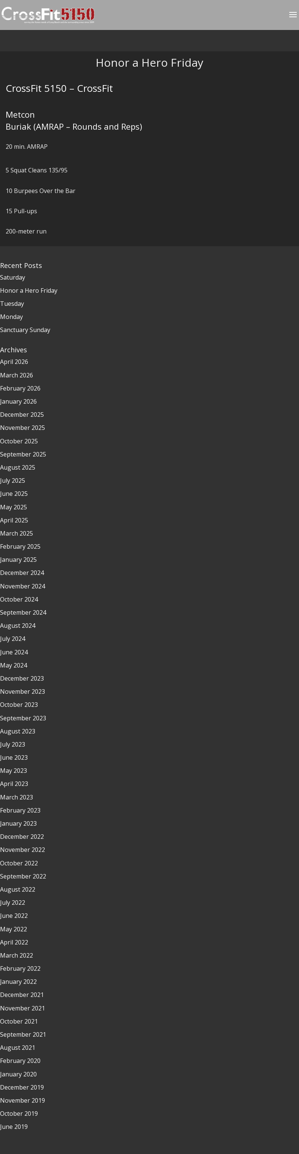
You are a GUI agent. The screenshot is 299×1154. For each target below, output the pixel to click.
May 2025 (13, 507)
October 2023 (19, 704)
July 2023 (12, 744)
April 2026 (14, 362)
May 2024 (13, 665)
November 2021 (22, 1008)
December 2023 (22, 678)
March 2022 (16, 955)
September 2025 (23, 454)
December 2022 (22, 836)
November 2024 (22, 586)
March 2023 (16, 797)
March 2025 (16, 533)
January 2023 (18, 823)
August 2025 (17, 467)
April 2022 (14, 942)
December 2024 (22, 573)
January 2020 (18, 1074)
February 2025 (20, 546)
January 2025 (18, 559)
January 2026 (18, 401)
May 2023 (13, 770)
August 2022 (17, 889)
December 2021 (22, 995)
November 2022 (22, 850)
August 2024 (17, 625)
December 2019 (22, 1087)
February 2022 (20, 968)
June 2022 (14, 916)
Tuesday (12, 303)
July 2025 (12, 480)
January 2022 (18, 981)
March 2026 (16, 375)
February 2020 (20, 1061)
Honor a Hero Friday (28, 290)
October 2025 (19, 441)
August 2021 (17, 1047)
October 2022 (19, 863)
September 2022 (23, 876)
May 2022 (13, 929)
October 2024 (19, 599)
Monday (11, 317)
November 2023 (22, 691)
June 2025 (14, 493)
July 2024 (12, 639)
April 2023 (14, 784)
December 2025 (22, 414)
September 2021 (23, 1034)
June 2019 (14, 1127)
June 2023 (14, 757)
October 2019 (19, 1113)
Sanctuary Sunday (25, 330)
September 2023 (23, 718)
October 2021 (19, 1021)
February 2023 (20, 810)
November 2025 (22, 428)
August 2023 (17, 731)
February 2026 (20, 388)
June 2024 (14, 652)
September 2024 (23, 612)
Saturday (12, 277)
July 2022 (12, 902)
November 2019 (22, 1100)
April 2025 (14, 520)
